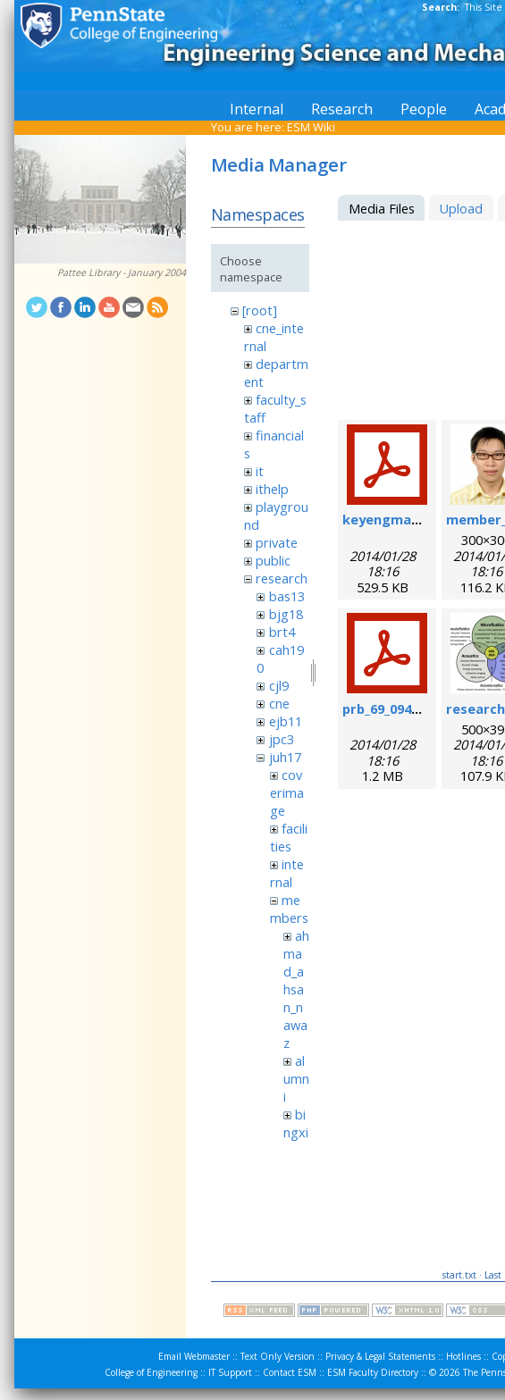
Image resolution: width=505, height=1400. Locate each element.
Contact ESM (289, 1372)
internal (287, 873)
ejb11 (285, 721)
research (281, 578)
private (277, 542)
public (273, 560)
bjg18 (286, 614)
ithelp (272, 489)
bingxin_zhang (296, 1141)
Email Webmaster (194, 1356)
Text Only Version (277, 1356)
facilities (288, 837)
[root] (259, 310)
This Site (483, 7)
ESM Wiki (311, 127)
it (260, 471)
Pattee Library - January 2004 (121, 272)
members (289, 908)
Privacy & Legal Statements (380, 1356)
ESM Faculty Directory (372, 1372)
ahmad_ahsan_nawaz (296, 989)
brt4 (282, 632)
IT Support (230, 1372)
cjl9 (279, 685)
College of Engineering (151, 1372)
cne (279, 703)
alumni (296, 1078)
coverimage (287, 792)
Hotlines (463, 1356)
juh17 (285, 757)
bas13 (287, 596)
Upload (461, 208)
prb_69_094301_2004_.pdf (420, 708)
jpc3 (281, 739)
